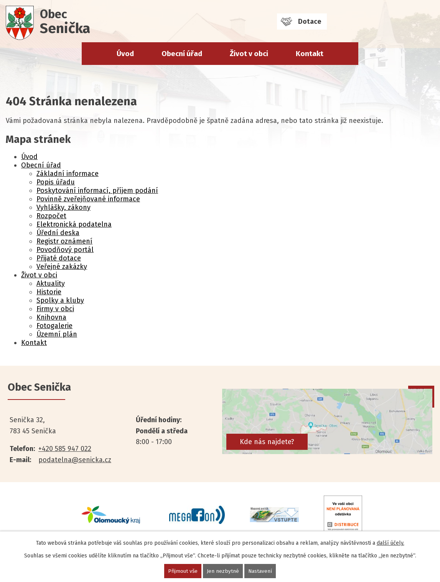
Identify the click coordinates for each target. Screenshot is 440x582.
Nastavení (261, 571)
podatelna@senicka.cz (74, 460)
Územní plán (56, 334)
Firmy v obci (55, 309)
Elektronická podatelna (74, 224)
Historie (48, 292)
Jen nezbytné (223, 571)
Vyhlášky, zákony (63, 207)
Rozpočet (51, 216)
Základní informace (67, 173)
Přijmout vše (183, 571)
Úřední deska (57, 233)
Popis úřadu (55, 182)
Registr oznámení (64, 241)
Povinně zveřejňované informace (88, 199)
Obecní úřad (181, 53)
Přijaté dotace (58, 258)
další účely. (390, 543)
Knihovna (51, 317)
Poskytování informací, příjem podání (97, 190)
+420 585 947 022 (64, 448)
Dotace (309, 21)
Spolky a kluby (60, 300)
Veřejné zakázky (61, 266)
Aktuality (50, 283)
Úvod (125, 53)
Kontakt (309, 53)
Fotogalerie (54, 326)
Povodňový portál (65, 249)
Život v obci (249, 53)
